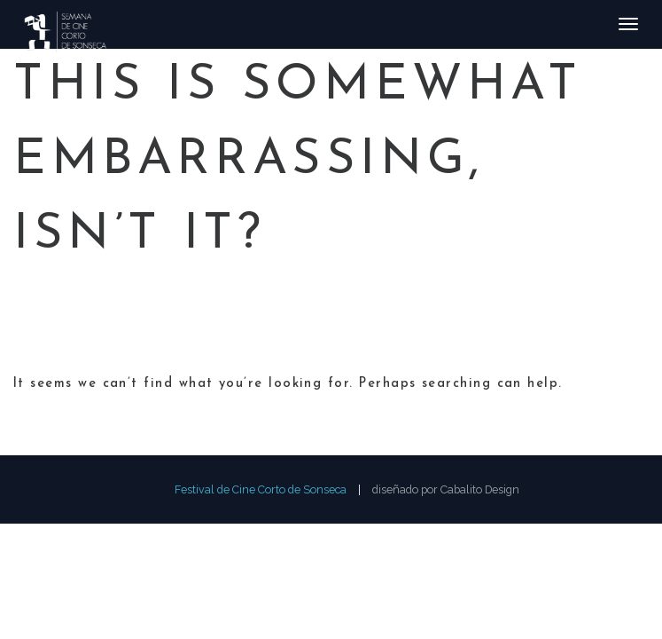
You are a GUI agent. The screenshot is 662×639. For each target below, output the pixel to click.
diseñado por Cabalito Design (445, 489)
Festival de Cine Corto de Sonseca (261, 489)
